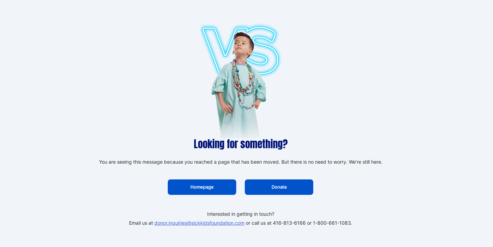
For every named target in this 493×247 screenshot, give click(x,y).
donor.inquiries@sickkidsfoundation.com (199, 223)
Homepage (202, 187)
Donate (279, 187)
